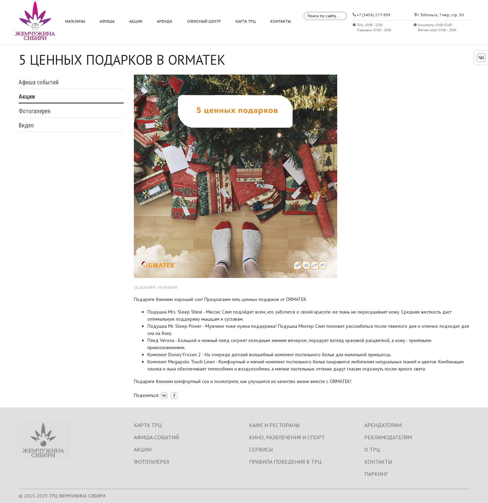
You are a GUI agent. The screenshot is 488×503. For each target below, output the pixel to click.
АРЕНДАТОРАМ (383, 425)
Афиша (107, 21)
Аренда (164, 21)
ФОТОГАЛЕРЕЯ (151, 461)
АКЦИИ (142, 449)
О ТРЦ (372, 449)
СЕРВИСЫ (261, 449)
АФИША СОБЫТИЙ (156, 437)
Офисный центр (204, 21)
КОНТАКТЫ (378, 461)
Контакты (280, 21)
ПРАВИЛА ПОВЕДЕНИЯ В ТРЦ (285, 461)
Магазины (75, 21)
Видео (26, 125)
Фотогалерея (34, 111)
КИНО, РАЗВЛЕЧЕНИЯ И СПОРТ (287, 437)
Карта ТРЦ (246, 21)
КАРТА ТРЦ (148, 425)
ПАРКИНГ (376, 473)
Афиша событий (39, 82)
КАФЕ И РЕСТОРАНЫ (274, 425)
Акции (135, 21)
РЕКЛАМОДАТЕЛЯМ (388, 437)
